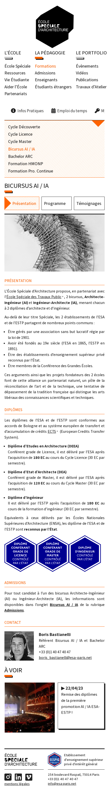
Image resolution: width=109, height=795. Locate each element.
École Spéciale (17, 66)
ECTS (52, 432)
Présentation (24, 204)
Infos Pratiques (30, 111)
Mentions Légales (17, 785)
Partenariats (15, 94)
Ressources (15, 73)
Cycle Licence (20, 134)
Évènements (87, 66)
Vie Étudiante (16, 80)
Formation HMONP (25, 164)
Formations (45, 66)
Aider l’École (15, 87)
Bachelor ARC (20, 156)
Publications (87, 80)
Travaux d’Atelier (91, 87)
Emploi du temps (72, 111)
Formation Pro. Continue (30, 171)
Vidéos (82, 73)
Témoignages (88, 204)
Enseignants (46, 80)
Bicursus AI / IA (21, 149)
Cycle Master (20, 142)
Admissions (45, 73)
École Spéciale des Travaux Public (33, 297)
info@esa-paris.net (62, 785)
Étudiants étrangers (53, 87)
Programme (55, 204)
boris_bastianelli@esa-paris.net (65, 658)
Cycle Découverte (24, 127)
